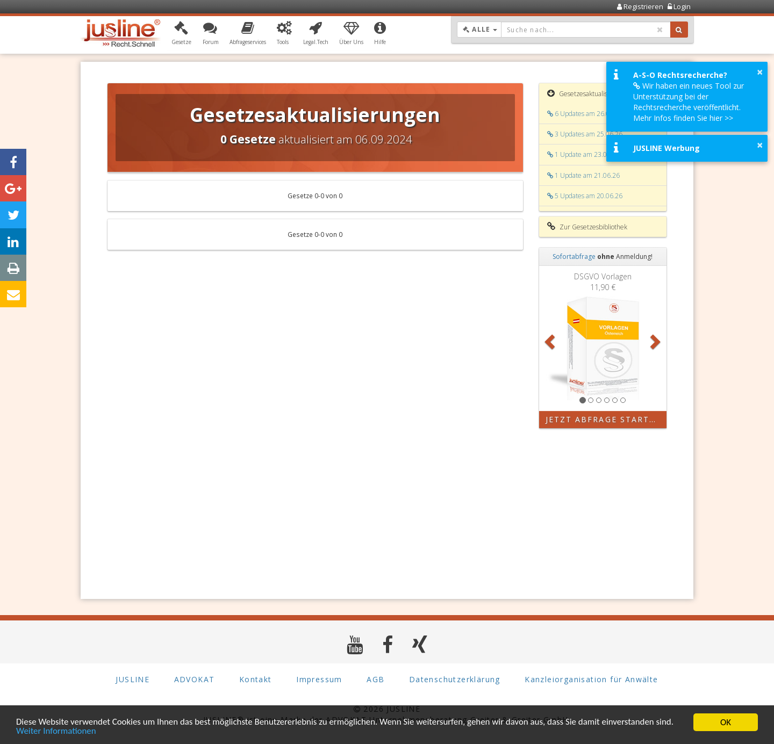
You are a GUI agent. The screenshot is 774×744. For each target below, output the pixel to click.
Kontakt (255, 679)
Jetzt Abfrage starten (604, 419)
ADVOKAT (194, 679)
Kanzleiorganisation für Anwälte (591, 679)
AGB (375, 679)
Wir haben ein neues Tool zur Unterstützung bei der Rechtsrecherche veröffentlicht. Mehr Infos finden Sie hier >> (688, 102)
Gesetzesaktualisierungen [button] (590, 93)
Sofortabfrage (574, 256)
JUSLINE (132, 679)
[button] (181, 34)
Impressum (319, 679)
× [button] (760, 72)
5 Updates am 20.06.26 (584, 195)
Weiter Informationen (56, 733)
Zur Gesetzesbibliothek (587, 227)
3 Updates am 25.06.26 (584, 134)
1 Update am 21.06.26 (583, 175)
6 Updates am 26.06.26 (584, 113)
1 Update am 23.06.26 (583, 154)
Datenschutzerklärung (454, 679)
